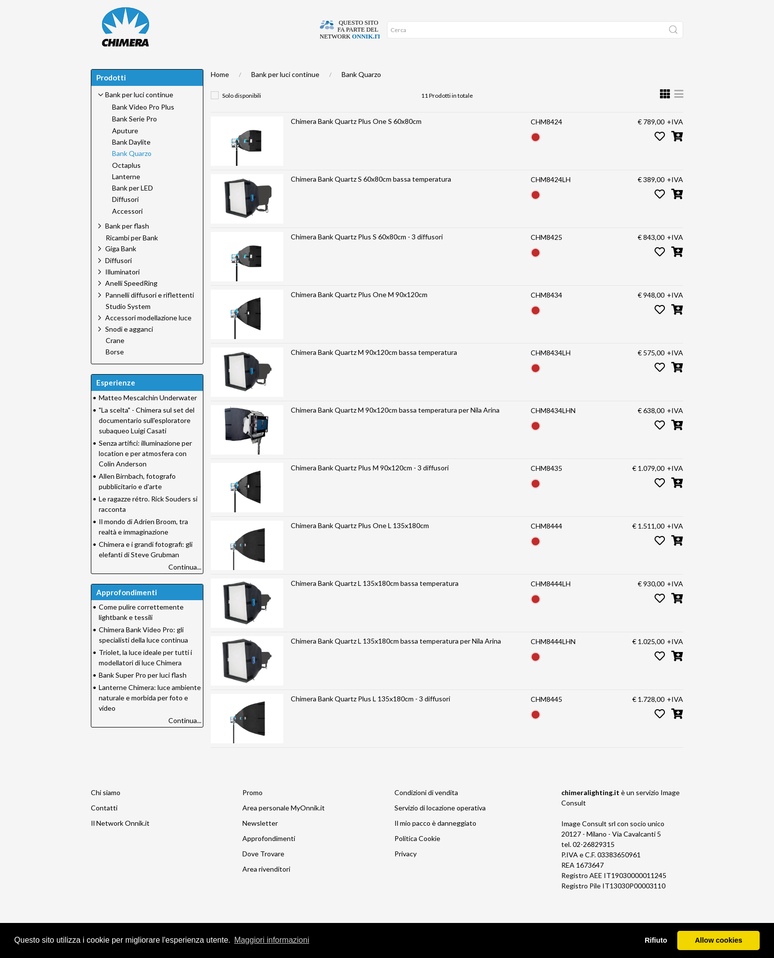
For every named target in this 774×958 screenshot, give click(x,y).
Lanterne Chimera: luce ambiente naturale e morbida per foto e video (150, 717)
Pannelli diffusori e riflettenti (149, 314)
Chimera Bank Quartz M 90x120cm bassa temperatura (374, 372)
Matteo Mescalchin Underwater (148, 417)
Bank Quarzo (361, 94)
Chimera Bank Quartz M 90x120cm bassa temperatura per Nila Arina (395, 429)
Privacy (405, 873)
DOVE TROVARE (151, 69)
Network (317, 69)
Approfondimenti (260, 69)
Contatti (104, 827)
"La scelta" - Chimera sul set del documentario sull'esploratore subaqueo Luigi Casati (146, 440)
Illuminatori (122, 291)
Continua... (184, 586)
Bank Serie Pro (134, 139)
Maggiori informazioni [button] (271, 940)
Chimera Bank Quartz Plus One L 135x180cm (360, 545)
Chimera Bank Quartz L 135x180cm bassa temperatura (375, 603)
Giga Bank (120, 268)
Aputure (125, 150)
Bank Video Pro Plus (143, 127)
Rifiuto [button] (656, 940)
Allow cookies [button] (718, 940)
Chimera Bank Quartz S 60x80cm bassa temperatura (371, 198)
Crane (115, 360)
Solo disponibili (241, 115)
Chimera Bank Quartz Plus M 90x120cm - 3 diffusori (370, 487)
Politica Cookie (417, 858)
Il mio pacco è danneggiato (435, 843)
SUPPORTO (203, 69)
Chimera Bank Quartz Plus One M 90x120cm (359, 314)
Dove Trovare (263, 873)
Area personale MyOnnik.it (283, 827)
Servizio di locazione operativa (440, 827)
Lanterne (126, 196)
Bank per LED (132, 208)
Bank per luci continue (285, 94)
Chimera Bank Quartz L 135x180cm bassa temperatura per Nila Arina (396, 660)
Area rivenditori (266, 888)
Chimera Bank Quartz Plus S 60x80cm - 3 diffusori (367, 256)
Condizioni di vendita (426, 812)
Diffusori (125, 219)
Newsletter (260, 843)
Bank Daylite (131, 162)
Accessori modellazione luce (148, 337)
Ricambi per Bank (132, 258)
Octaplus (126, 185)
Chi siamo (105, 812)
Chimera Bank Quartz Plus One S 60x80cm (356, 141)
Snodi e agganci (129, 349)
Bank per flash (127, 245)
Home (107, 69)
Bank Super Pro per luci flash (143, 694)
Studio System (128, 326)
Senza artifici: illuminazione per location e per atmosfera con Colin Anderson (145, 473)
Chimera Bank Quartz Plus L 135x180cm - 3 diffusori (370, 718)
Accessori (127, 231)
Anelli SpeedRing (131, 303)
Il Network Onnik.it (120, 843)
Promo (357, 69)
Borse (115, 372)
